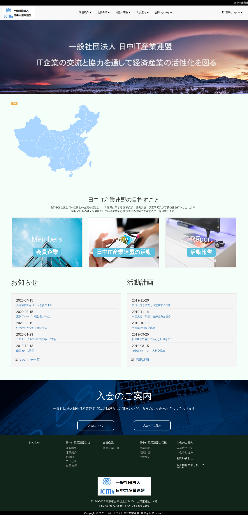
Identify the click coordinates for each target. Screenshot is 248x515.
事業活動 (145, 448)
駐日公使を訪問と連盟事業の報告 (151, 305)
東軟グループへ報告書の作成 (33, 316)
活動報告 (145, 456)
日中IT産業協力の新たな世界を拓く (152, 339)
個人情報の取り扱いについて (190, 467)
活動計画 (142, 360)
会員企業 (108, 442)
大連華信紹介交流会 (143, 327)
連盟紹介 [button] (85, 12)
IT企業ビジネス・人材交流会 (148, 350)
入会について (95, 425)
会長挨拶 (71, 465)
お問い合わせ (185, 458)
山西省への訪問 (25, 350)
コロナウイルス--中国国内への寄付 (36, 339)
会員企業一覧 (111, 448)
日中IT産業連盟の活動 (153, 442)
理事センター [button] (232, 12)
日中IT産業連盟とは (78, 442)
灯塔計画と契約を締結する (31, 327)
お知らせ (34, 442)
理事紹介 (71, 452)
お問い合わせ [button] (163, 12)
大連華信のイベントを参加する (34, 305)
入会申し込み (185, 452)
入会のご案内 (185, 442)
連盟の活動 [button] (123, 12)
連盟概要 (71, 448)
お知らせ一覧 (30, 360)
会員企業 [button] (104, 12)
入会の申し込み (152, 425)
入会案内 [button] (143, 12)
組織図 (70, 456)
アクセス (71, 461)
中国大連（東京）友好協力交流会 (151, 316)
